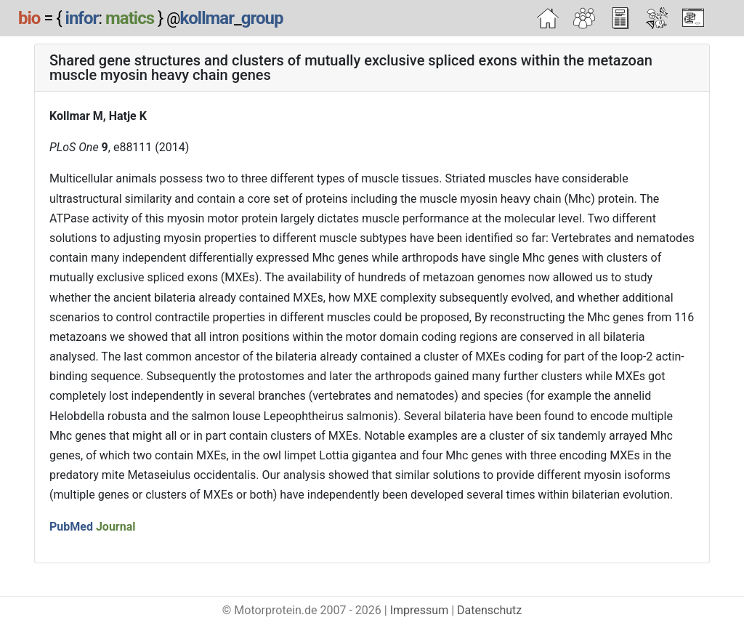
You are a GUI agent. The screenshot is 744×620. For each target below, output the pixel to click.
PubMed (71, 527)
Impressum (419, 610)
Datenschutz (489, 610)
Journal (116, 527)
